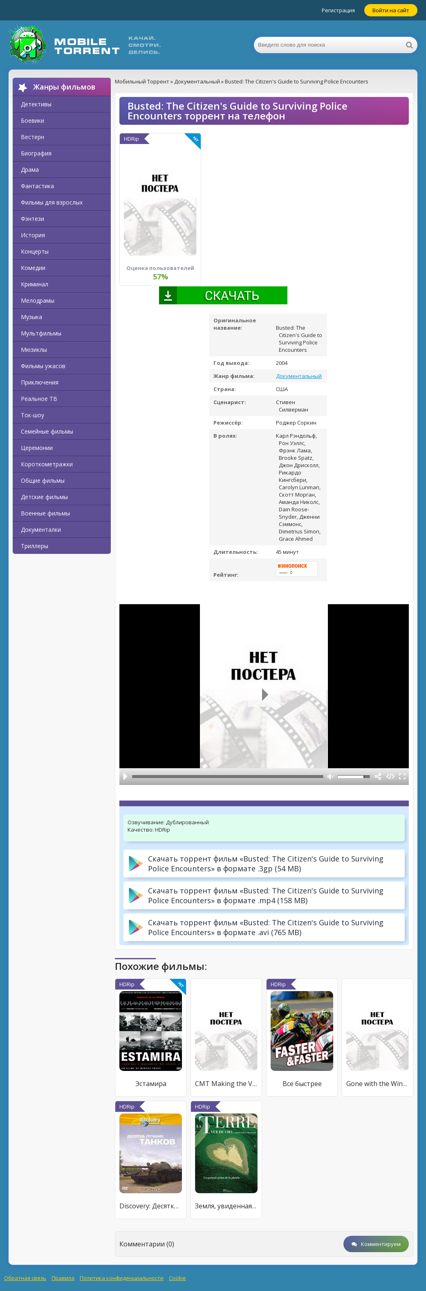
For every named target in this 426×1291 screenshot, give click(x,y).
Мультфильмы (41, 333)
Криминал (34, 284)
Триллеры (34, 546)
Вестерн (32, 137)
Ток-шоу (32, 415)
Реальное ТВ (39, 399)
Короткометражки (47, 464)
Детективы (36, 104)
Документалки (41, 529)
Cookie (177, 1278)
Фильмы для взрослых (52, 202)
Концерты (35, 251)
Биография (36, 153)
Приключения (39, 382)
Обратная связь (25, 1278)
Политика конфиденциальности (122, 1278)
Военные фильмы (45, 513)
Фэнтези (32, 219)
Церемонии (37, 448)
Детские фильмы (44, 497)
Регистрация (338, 10)
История (33, 235)
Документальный (299, 376)
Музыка (31, 317)
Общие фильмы (43, 480)
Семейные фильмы (47, 431)
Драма (30, 169)
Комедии (33, 268)
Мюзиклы (34, 349)
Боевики (32, 120)
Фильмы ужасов (43, 366)
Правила (63, 1278)
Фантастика (37, 186)
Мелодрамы (37, 300)
